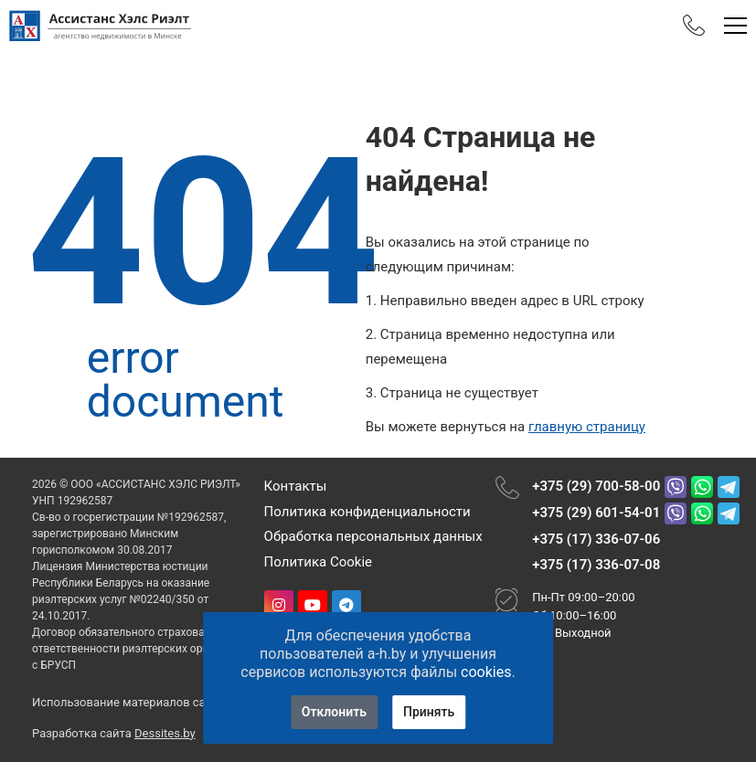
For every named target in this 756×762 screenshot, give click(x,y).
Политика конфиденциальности (367, 511)
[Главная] (100, 25)
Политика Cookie (318, 562)
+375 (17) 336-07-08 (596, 564)
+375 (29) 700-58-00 (596, 486)
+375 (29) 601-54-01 (596, 512)
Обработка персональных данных (373, 536)
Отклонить (334, 711)
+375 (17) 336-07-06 (596, 539)
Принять (428, 711)
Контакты (295, 486)
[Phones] (693, 25)
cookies (486, 672)
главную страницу (586, 426)
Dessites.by (165, 733)
